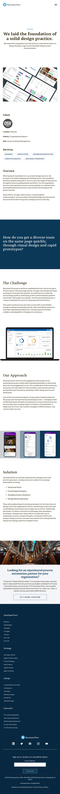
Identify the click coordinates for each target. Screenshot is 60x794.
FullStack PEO (35, 783)
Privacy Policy (38, 787)
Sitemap (14, 787)
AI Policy (45, 787)
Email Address (30, 761)
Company (7, 628)
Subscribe (30, 771)
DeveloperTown (25, 783)
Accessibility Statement (25, 787)
